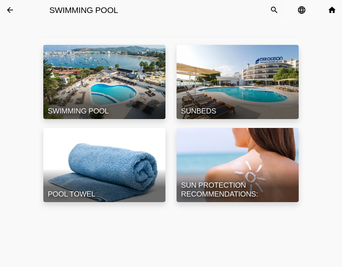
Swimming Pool (83, 10)
